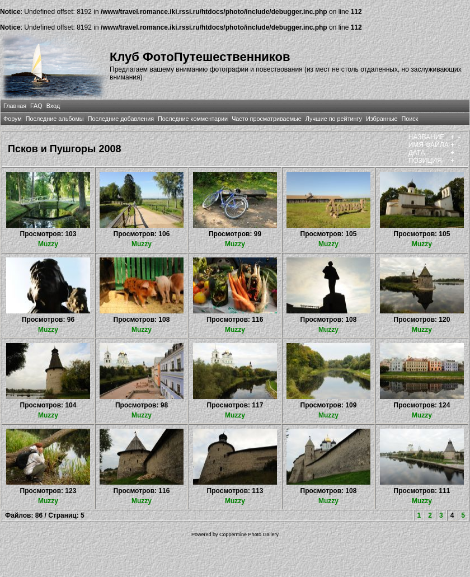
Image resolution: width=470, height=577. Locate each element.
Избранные (381, 118)
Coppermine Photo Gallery (249, 534)
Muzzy (48, 244)
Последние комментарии (193, 118)
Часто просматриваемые (267, 118)
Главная (14, 105)
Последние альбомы (55, 118)
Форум (12, 118)
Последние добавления (121, 118)
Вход (53, 105)
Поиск (409, 118)
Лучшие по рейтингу (334, 118)
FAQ (36, 105)
